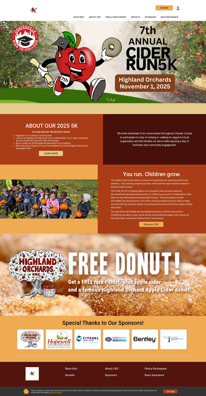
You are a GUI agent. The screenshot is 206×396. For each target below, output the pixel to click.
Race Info (78, 17)
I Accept (170, 391)
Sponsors (150, 17)
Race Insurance (169, 17)
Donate (164, 7)
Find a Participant (116, 17)
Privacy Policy (57, 392)
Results (135, 17)
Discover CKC (151, 224)
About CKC (95, 17)
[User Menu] (178, 7)
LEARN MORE (51, 153)
